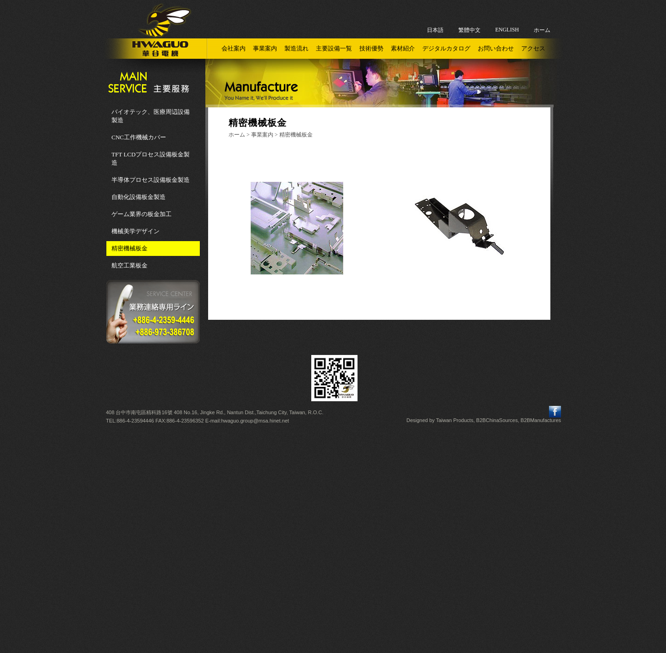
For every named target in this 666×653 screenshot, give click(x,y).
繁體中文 (469, 30)
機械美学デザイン (135, 231)
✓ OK (451, 649)
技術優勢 (371, 48)
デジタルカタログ (446, 48)
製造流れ (296, 48)
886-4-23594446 (135, 420)
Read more (295, 510)
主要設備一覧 (334, 48)
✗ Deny (333, 460)
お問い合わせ (496, 48)
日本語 (435, 30)
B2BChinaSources (497, 420)
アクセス (533, 48)
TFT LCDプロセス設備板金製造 (150, 158)
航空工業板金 (129, 265)
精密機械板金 (129, 248)
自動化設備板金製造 (138, 196)
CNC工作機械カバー (138, 137)
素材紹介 (403, 48)
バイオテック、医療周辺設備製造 (150, 116)
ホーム (542, 30)
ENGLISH (507, 29)
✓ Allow (333, 451)
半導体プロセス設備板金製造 (150, 179)
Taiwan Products (455, 420)
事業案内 (265, 48)
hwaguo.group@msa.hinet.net (255, 420)
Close (333, 433)
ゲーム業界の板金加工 (141, 214)
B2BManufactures (541, 420)
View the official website (353, 510)
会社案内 (234, 48)
